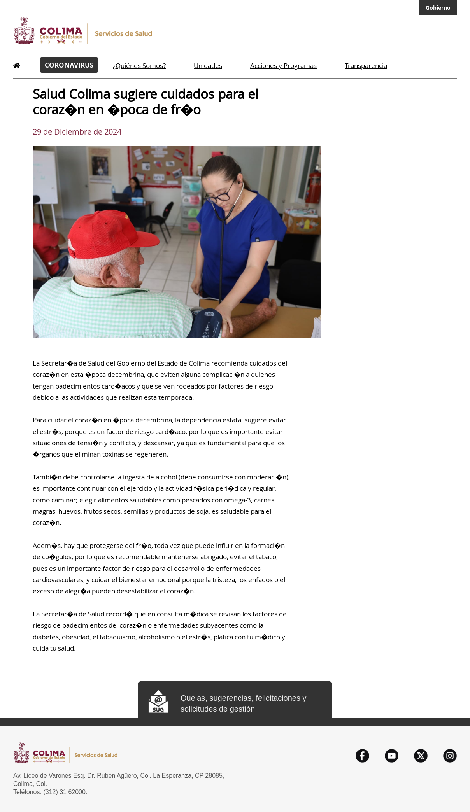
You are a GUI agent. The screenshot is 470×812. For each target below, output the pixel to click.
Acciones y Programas (283, 65)
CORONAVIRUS (69, 65)
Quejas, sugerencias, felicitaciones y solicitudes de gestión (244, 703)
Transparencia (366, 65)
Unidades (208, 65)
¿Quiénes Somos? (139, 65)
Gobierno (438, 7)
